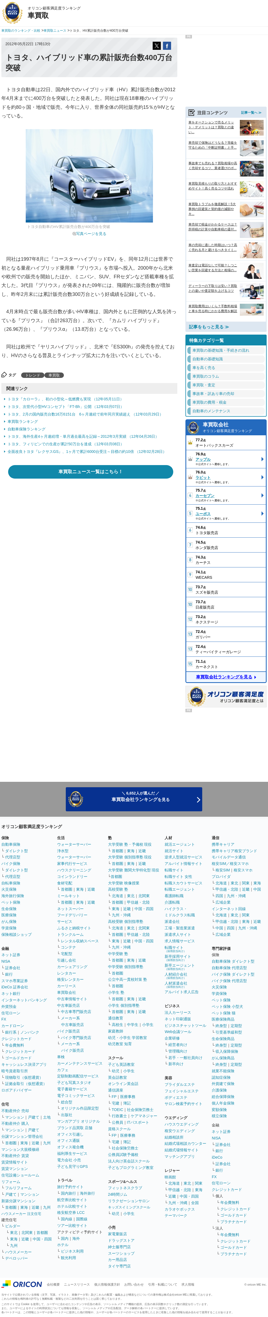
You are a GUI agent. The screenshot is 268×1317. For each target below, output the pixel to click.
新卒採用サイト (178, 958)
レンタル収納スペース (80, 941)
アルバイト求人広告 (182, 992)
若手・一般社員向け (185, 1057)
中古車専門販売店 (76, 1011)
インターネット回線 (229, 909)
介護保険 (219, 1090)
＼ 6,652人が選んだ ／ (141, 796)
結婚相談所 (174, 1137)
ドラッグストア (121, 1240)
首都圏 (11, 1143)
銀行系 (11, 1032)
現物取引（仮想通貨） (24, 1077)
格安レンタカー (70, 979)
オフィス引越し (70, 1134)
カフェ (62, 1070)
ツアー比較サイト (72, 1225)
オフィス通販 (68, 1140)
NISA (5, 961)
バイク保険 (10, 863)
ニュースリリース (77, 1284)
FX (3, 1019)
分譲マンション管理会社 (22, 1136)
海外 (76, 1238)
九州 (47, 1143)
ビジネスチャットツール (185, 1025)
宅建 (115, 1103)
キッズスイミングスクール (129, 1207)
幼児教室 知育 (120, 1044)
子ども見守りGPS (72, 1166)
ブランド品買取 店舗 (74, 1128)
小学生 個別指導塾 (123, 1005)
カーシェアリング (72, 967)
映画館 (170, 1177)
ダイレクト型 (16, 851)
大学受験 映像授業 (123, 883)
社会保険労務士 (140, 1109)
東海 (24, 1143)
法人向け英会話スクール (129, 1161)
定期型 (236, 1026)
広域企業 (223, 902)
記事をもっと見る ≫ (209, 327)
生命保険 (9, 909)
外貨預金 (9, 1006)
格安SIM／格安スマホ (230, 863)
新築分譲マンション (18, 1201)
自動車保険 (10, 844)
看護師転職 (174, 896)
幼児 (115, 1071)
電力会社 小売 (69, 1160)
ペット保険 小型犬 (227, 1006)
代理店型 (12, 857)
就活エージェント (180, 844)
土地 (47, 1117)
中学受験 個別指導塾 (125, 967)
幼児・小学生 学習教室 (127, 1037)
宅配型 (66, 954)
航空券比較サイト (72, 1200)
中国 (257, 889)
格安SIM (222, 870)
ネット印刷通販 (178, 1019)
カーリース (66, 986)
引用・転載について (162, 1284)
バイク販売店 (68, 1031)
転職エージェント (180, 889)
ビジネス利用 (72, 1251)
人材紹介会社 (176, 975)
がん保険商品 (223, 1058)
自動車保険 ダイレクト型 (233, 961)
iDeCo (217, 1157)
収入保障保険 (226, 1051)
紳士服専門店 (119, 1247)
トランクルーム (70, 934)
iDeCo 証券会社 (14, 987)
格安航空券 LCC (71, 1212)
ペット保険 (10, 902)
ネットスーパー (70, 909)
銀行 (9, 974)
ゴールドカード (18, 1058)
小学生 (147, 1024)
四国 (219, 896)
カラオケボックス (180, 1209)
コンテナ (68, 947)
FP (114, 1096)
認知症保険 (221, 1077)
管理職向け (177, 1051)
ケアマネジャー (144, 1116)
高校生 (117, 1024)
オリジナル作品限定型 (80, 1108)
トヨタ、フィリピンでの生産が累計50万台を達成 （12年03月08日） (66, 444)
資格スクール (119, 1129)
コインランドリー (72, 876)
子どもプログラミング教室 (130, 1167)
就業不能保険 (223, 1071)
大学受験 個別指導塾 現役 (130, 857)
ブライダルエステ (180, 1084)
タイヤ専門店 (119, 1266)
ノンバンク (29, 1032)
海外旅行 (87, 1193)
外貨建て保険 (223, 1083)
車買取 (54, 375)
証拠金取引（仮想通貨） (26, 1083)
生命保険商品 (223, 1039)
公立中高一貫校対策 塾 (127, 979)
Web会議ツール (178, 1032)
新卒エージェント (180, 966)
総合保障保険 (223, 1096)
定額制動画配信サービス (78, 1076)
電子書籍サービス (72, 1089)
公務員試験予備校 (123, 1154)
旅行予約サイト (70, 1187)
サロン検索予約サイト (183, 1104)
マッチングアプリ (180, 1156)
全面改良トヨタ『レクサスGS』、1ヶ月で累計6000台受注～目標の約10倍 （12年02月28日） (87, 451)
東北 (14, 1232)
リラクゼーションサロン (129, 1201)
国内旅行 (68, 1193)
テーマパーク (176, 1215)
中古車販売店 (68, 1005)
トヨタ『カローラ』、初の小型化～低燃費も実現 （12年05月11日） (66, 399)
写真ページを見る (91, 233)
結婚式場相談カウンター (185, 1143)
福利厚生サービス (72, 1153)
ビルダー (12, 1226)
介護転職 (172, 902)
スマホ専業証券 (14, 981)
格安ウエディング (180, 1131)
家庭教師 (115, 1031)
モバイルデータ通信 (229, 857)
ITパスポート (138, 1122)
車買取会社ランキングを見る (224, 677)
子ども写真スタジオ (74, 1082)
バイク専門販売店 (76, 1037)
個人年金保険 (223, 1103)
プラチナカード (233, 1222)
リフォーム (10, 1181)
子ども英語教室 (121, 1064)
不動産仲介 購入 (15, 1123)
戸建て (33, 1117)
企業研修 (172, 1038)
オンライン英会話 (123, 1083)
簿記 (127, 1103)
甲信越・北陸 (138, 902)
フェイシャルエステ (182, 1091)
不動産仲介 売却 (15, 1111)
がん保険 (9, 921)
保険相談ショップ (16, 934)
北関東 (27, 1232)
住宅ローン (10, 1013)
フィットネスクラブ (125, 1188)
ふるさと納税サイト (74, 928)
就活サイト (174, 851)
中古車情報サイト (72, 999)
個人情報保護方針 (107, 1284)
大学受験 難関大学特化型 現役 (133, 870)
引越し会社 (66, 960)
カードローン (12, 1026)
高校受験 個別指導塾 (125, 921)
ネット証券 (10, 955)
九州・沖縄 (121, 915)
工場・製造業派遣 (180, 928)
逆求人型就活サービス (183, 857)
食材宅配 (64, 883)
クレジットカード (16, 1039)
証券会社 (12, 968)
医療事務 (127, 1096)
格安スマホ (243, 870)
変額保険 (219, 1109)
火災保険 (9, 889)
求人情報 (187, 1284)
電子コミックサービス (76, 1095)
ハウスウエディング (182, 1124)
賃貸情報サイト (14, 1162)
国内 (64, 1238)
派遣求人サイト (178, 934)
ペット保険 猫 (224, 1013)
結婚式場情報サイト (182, 1150)
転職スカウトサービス (183, 883)
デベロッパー (16, 1258)
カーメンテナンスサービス (80, 1063)
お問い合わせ (134, 1284)
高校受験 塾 (118, 889)
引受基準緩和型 (228, 1032)
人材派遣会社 (176, 984)
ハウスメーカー (18, 1252)
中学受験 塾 (118, 954)
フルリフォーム (18, 1188)
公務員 (117, 1122)
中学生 (132, 1024)
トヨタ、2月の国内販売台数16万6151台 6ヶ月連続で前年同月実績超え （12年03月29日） (85, 414)
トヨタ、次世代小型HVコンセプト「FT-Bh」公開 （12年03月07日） (66, 406)
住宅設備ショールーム (20, 1175)
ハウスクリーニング (74, 870)
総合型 (66, 1102)
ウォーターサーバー (74, 844)
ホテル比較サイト (72, 1206)
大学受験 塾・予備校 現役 (130, 844)
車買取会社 (233, 428)
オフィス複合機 (70, 1147)
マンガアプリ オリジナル (78, 1121)
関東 (198, 1183)
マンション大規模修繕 (20, 1149)
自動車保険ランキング (26, 429)
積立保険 (219, 1116)
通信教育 (115, 1018)
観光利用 (68, 1258)
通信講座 (115, 1090)
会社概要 (53, 1284)
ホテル (62, 1245)
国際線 (81, 1219)
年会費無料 (14, 1045)
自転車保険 (10, 883)
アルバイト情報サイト (183, 863)
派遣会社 (172, 921)
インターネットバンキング (24, 1000)
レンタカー (66, 973)
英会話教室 (117, 1077)
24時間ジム (118, 1194)
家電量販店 (117, 1234)
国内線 (66, 1219)
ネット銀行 (10, 993)
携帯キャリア (223, 844)
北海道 (117, 896)
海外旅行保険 (12, 896)
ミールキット (68, 896)
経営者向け (177, 1045)
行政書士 (119, 1116)
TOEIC (117, 1109)
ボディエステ (176, 1097)
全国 (195, 1203)
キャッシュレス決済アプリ (24, 1064)
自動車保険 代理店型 (229, 968)
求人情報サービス (180, 941)
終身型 (221, 1026)
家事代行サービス (72, 863)
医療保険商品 (223, 1019)
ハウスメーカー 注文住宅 (21, 1214)
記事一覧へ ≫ (251, 113)
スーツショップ (121, 1253)
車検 (61, 1057)
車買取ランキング (23, 421)
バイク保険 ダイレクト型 (233, 974)
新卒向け (176, 1064)
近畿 (35, 1143)
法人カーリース (178, 1012)
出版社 (66, 1115)
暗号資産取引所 (14, 1071)
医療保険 (9, 915)
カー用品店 (117, 1259)
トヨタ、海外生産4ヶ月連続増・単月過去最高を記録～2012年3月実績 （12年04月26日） (83, 436)
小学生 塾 (116, 992)
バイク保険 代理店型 (229, 981)
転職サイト (174, 870)
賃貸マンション (14, 1168)
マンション (14, 1117)
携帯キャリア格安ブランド (234, 851)
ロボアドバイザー (16, 1090)
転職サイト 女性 (178, 876)
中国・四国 (42, 1239)
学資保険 (9, 928)
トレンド (32, 375)
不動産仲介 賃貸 (15, 1155)
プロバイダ (221, 876)
